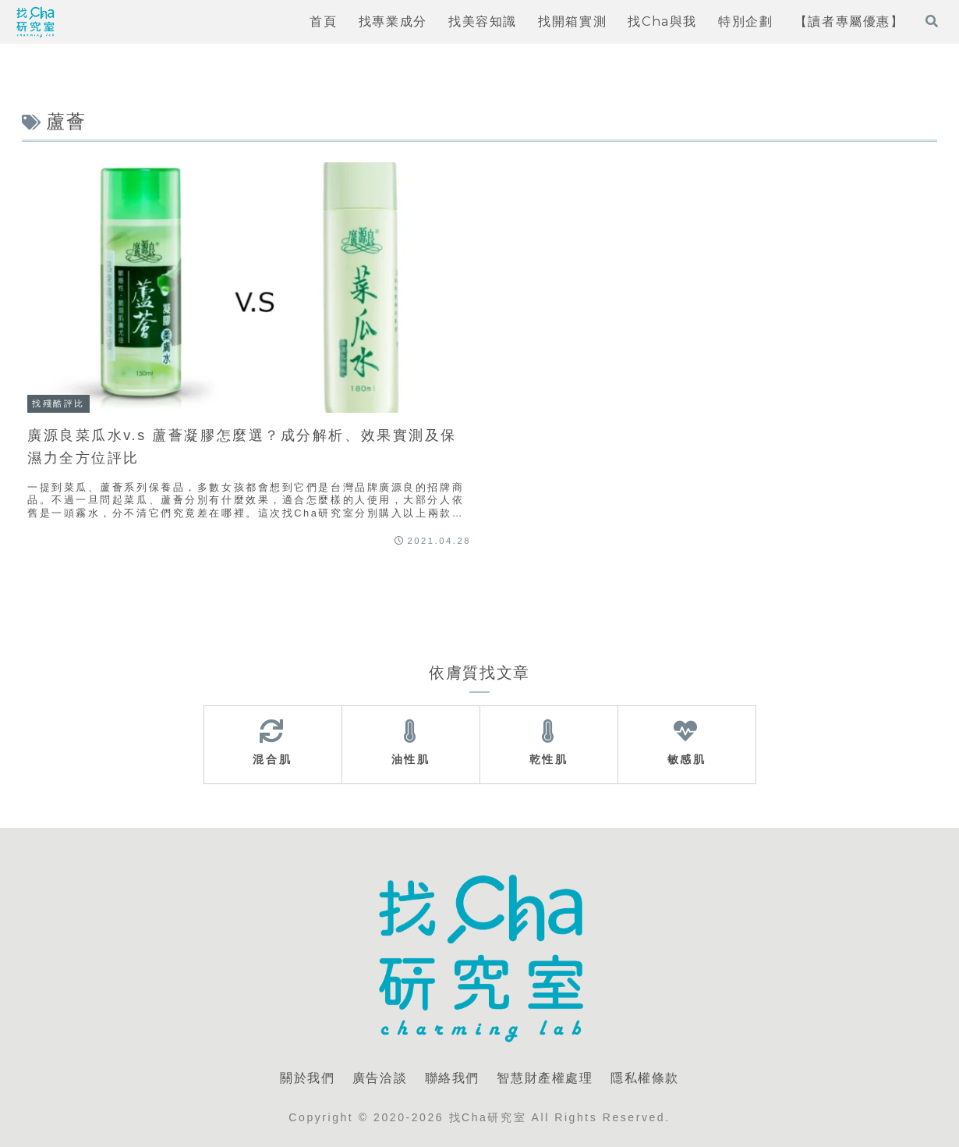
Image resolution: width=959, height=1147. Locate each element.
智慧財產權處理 (545, 1078)
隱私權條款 (644, 1078)
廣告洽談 (379, 1078)
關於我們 (307, 1078)
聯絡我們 (452, 1078)
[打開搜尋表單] (931, 21)
